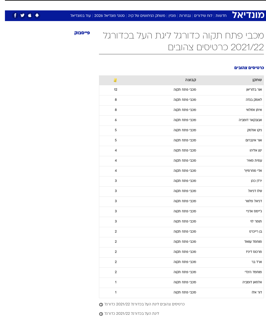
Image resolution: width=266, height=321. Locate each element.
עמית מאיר (249, 160)
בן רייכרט (250, 231)
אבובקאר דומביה (245, 120)
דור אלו (252, 292)
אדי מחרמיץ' (248, 171)
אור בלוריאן (249, 89)
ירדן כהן (251, 181)
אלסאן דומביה (247, 282)
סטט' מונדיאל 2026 (104, 16)
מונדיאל (186, 4)
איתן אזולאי (249, 110)
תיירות (96, 4)
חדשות (216, 16)
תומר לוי (251, 221)
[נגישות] (7, 7)
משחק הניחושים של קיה (141, 16)
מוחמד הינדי (248, 272)
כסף (140, 4)
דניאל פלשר (248, 201)
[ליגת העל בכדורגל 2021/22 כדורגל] (176, 314)
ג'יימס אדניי (249, 211)
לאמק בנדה (249, 100)
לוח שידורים (198, 16)
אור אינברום (249, 140)
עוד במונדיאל (75, 16)
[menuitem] (200, 7)
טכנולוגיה (78, 4)
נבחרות (180, 16)
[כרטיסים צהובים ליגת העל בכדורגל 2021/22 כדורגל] (176, 304)
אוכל (127, 4)
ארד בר (252, 262)
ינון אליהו (251, 150)
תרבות (169, 4)
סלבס (154, 4)
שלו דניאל (250, 191)
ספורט (203, 4)
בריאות (112, 4)
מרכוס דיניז (249, 252)
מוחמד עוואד (248, 242)
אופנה (60, 4)
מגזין (167, 16)
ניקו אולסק (249, 130)
